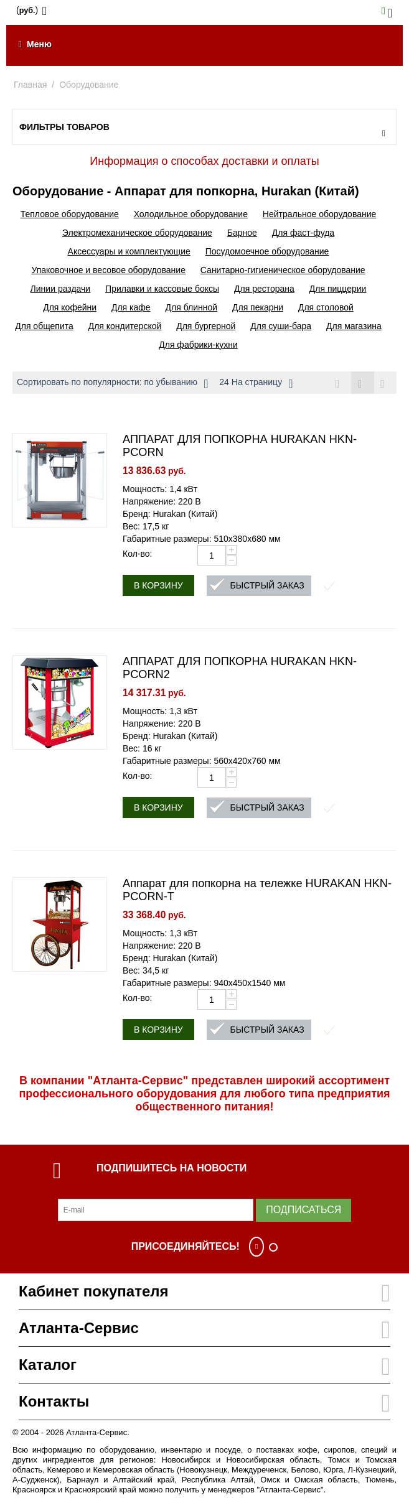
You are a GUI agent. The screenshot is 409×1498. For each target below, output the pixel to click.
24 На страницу (256, 384)
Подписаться (303, 1210)
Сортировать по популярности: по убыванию (112, 384)
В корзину (158, 586)
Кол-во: (137, 554)
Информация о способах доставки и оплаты (204, 161)
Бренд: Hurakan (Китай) (170, 514)
